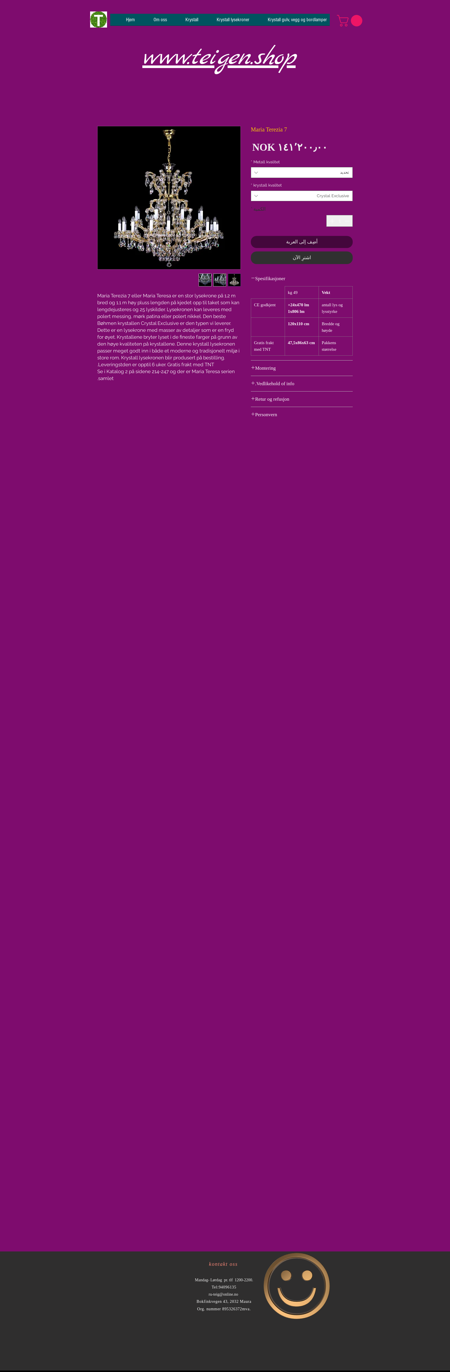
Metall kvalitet (265, 162)
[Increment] (331, 221)
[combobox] (302, 172)
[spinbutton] (340, 221)
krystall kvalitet (266, 185)
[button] (351, 20)
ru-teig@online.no (223, 1294)
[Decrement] (348, 221)
